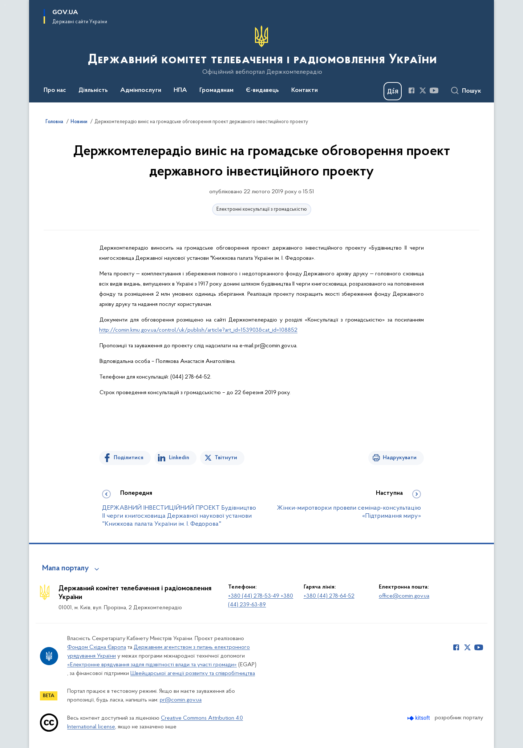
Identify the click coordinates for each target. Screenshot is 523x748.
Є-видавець (262, 90)
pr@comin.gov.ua (181, 700)
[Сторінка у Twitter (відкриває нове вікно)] (422, 90)
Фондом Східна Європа (96, 647)
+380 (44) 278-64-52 (329, 596)
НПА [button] (180, 90)
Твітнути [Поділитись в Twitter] (226, 458)
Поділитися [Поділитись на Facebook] (128, 458)
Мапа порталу (65, 569)
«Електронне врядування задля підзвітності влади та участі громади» (152, 665)
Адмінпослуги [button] (140, 90)
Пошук (471, 91)
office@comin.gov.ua (404, 596)
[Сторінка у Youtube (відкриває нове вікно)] (434, 90)
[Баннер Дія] (393, 91)
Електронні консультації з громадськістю (261, 209)
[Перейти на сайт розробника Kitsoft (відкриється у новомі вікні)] (419, 718)
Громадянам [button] (216, 90)
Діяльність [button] (93, 90)
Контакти (304, 90)
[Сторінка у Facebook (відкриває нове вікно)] (411, 90)
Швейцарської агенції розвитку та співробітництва (192, 673)
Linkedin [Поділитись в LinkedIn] (179, 458)
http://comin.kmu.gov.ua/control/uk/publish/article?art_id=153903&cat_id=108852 (198, 330)
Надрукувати (400, 458)
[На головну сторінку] (261, 50)
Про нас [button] (55, 90)
